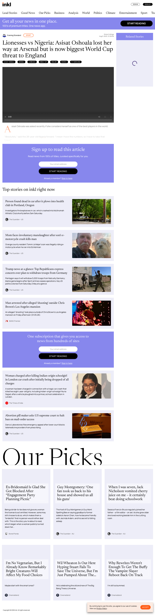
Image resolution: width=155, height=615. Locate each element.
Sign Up (148, 4)
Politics (98, 13)
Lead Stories (9, 13)
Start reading (136, 23)
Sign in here (67, 178)
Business (59, 13)
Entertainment (128, 13)
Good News (28, 13)
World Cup (43, 62)
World (86, 13)
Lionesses (32, 62)
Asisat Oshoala (9, 62)
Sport (144, 13)
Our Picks (44, 13)
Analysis (73, 13)
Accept (145, 607)
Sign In (135, 4)
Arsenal (21, 62)
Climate (110, 13)
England (54, 62)
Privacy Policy (102, 608)
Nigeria (64, 62)
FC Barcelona (75, 62)
